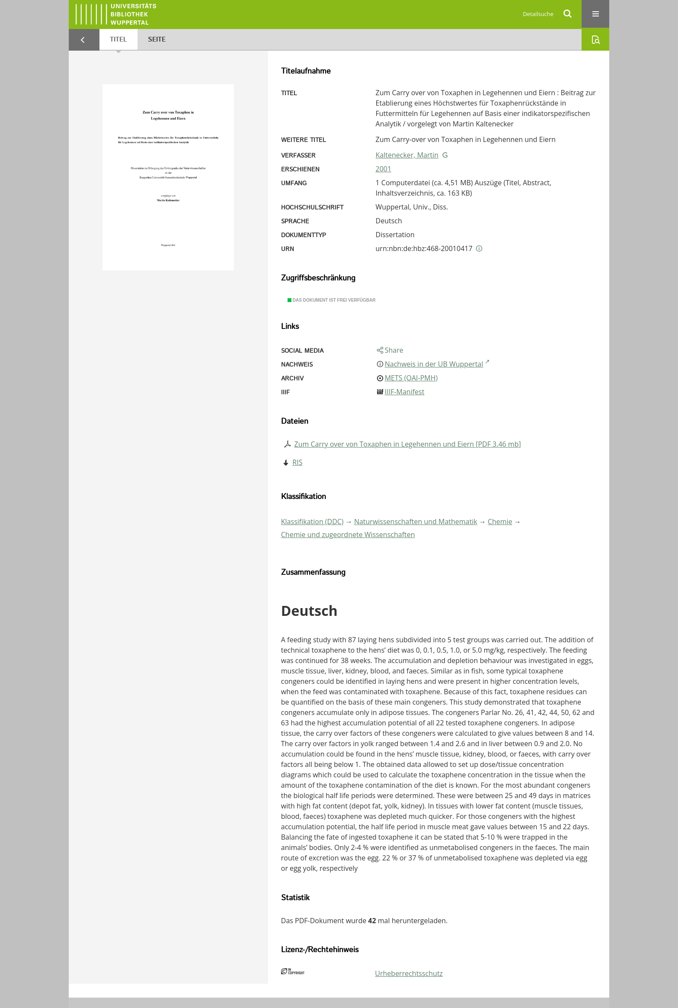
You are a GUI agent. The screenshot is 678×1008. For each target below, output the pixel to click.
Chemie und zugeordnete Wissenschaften (348, 534)
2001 (384, 169)
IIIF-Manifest (405, 391)
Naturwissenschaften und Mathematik (415, 521)
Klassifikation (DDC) (312, 521)
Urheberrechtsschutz (409, 973)
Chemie (500, 521)
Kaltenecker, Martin (407, 155)
